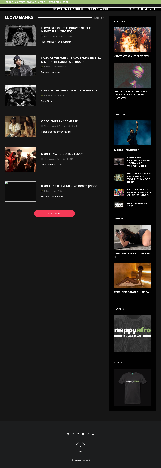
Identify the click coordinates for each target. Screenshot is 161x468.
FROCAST (93, 9)
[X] (130, 9)
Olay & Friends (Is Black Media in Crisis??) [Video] (139, 192)
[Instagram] (134, 9)
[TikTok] (146, 9)
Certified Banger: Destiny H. (132, 255)
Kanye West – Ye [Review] (131, 56)
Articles (78, 9)
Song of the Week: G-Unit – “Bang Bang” (71, 90)
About (9, 2)
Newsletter (54, 2)
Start (41, 2)
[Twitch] (150, 9)
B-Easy (47, 66)
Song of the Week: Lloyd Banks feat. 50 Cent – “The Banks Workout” (71, 60)
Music (67, 9)
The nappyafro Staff (52, 126)
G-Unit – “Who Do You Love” (62, 153)
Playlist (31, 2)
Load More (54, 213)
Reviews (57, 9)
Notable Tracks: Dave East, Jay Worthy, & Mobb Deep (139, 177)
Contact (20, 2)
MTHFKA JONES (51, 36)
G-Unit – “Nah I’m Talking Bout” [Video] (70, 186)
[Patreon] (138, 9)
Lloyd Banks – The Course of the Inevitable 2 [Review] (66, 30)
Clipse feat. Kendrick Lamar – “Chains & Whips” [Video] (138, 161)
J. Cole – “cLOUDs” (126, 150)
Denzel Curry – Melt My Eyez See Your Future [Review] (130, 94)
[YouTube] (142, 9)
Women (104, 9)
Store (66, 2)
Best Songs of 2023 (137, 205)
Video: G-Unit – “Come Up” (59, 121)
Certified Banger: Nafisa (131, 292)
